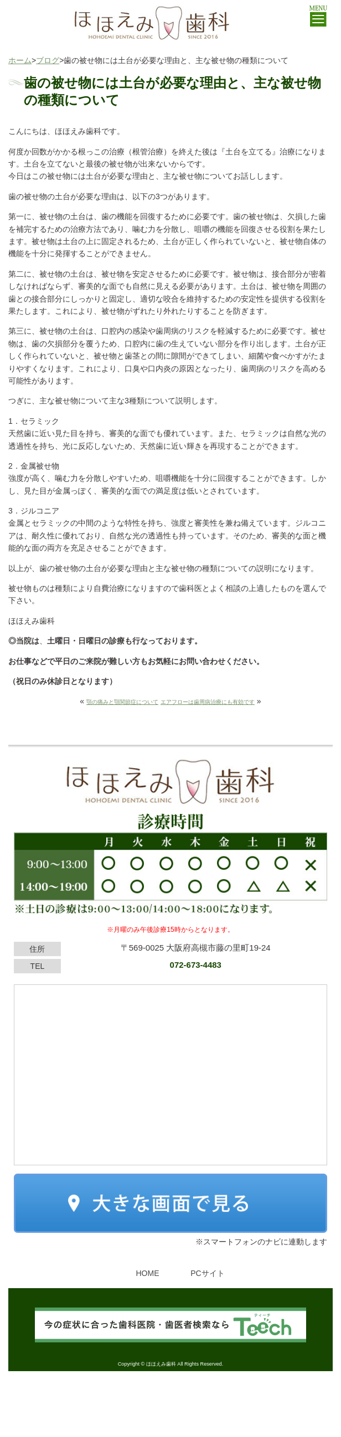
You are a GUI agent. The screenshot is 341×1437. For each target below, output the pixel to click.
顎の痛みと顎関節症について (122, 702)
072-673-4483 (195, 964)
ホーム (20, 60)
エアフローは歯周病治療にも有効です (208, 702)
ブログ (47, 60)
